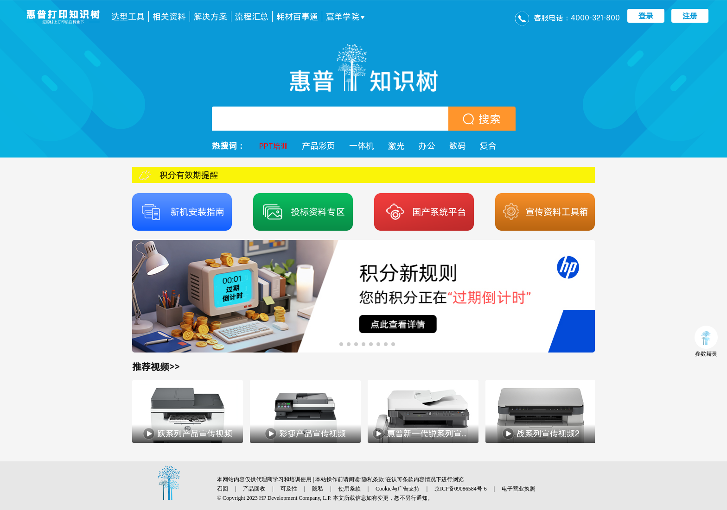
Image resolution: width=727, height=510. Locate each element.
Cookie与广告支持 (398, 488)
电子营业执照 (518, 488)
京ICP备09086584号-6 (460, 488)
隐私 (317, 488)
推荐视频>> (155, 366)
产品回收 (254, 488)
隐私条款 (373, 479)
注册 (689, 15)
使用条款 (349, 488)
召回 (222, 488)
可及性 (289, 488)
